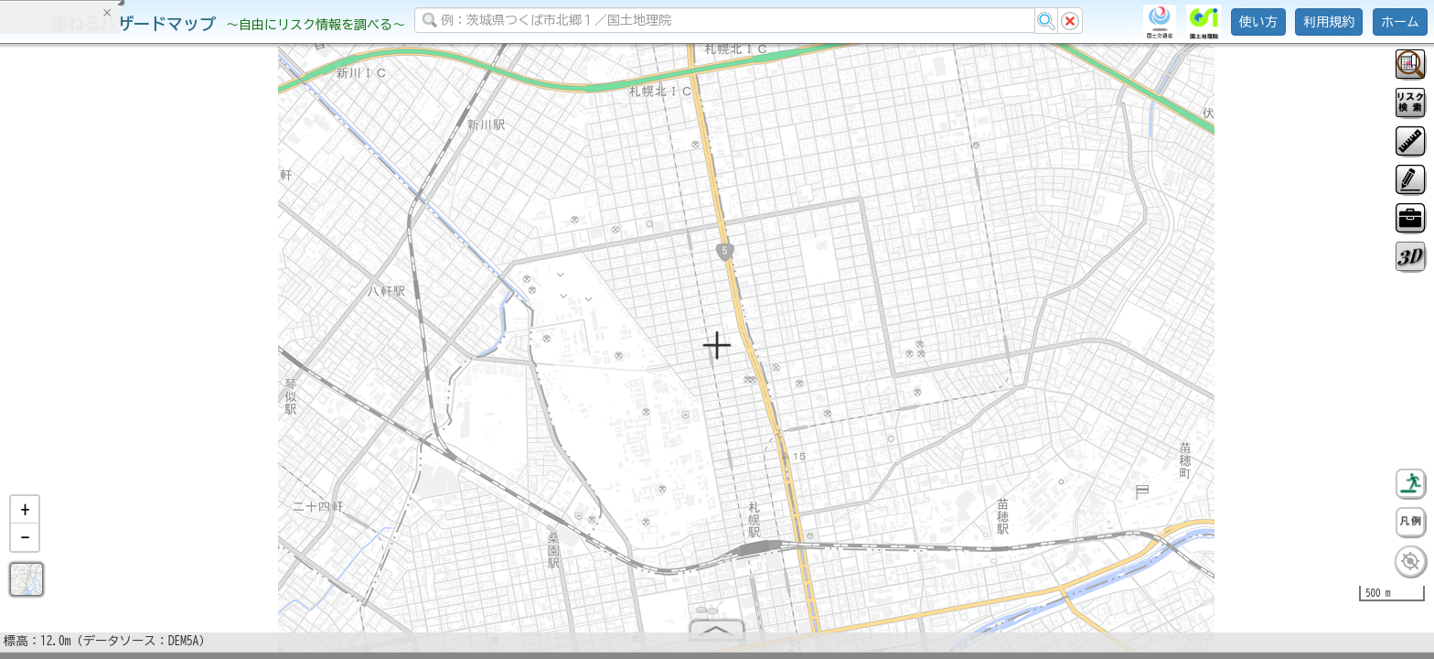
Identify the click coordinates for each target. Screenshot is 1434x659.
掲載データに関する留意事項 (100, 311)
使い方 (1258, 22)
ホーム (1400, 22)
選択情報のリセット (193, 360)
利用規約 (1328, 22)
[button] (24, 517)
